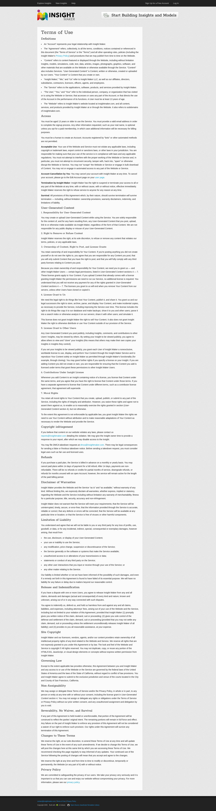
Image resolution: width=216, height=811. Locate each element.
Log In (176, 3)
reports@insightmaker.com (53, 436)
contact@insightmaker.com (46, 801)
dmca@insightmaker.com (92, 445)
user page (99, 177)
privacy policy (73, 782)
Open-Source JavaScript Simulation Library (85, 805)
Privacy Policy (62, 56)
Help (73, 3)
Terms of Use (61, 801)
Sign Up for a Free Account (157, 3)
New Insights (61, 3)
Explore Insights (44, 3)
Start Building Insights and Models (139, 15)
